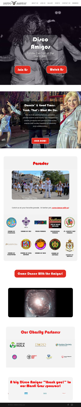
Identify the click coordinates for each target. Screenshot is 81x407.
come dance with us (60, 208)
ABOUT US (35, 3)
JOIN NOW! (40, 141)
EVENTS (57, 3)
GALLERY (50, 3)
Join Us (22, 70)
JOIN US (42, 3)
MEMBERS (75, 3)
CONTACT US (66, 3)
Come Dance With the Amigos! (40, 273)
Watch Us (56, 69)
